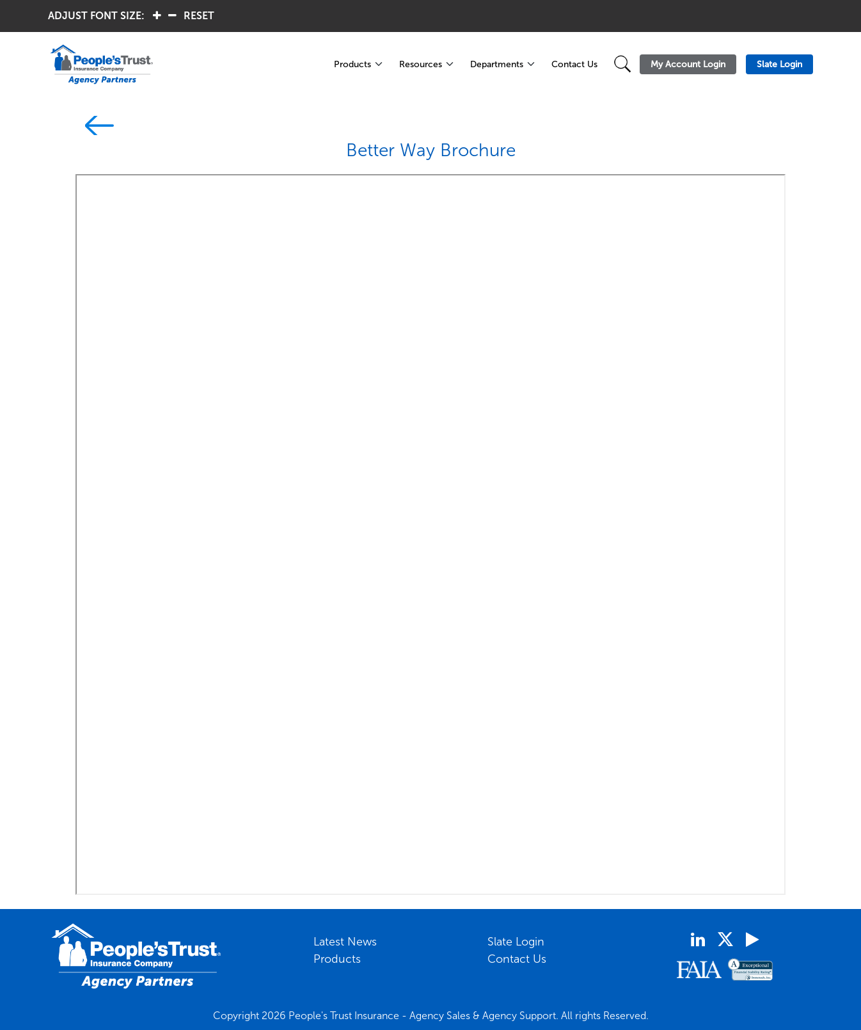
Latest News (345, 942)
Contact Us (574, 64)
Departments (496, 64)
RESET (199, 16)
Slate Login (515, 942)
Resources (420, 64)
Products (352, 64)
